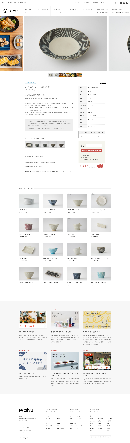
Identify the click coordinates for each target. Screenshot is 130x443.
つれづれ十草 (110, 418)
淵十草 (108, 428)
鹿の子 (91, 418)
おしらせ (83, 2)
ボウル (71, 421)
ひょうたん (92, 421)
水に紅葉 (92, 428)
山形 (108, 423)
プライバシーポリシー (24, 427)
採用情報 (88, 2)
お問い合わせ (102, 2)
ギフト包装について (88, 157)
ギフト (90, 116)
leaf (108, 416)
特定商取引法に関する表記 (25, 430)
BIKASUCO (60, 421)
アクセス (21, 425)
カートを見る (22, 435)
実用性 (95, 116)
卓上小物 (79, 426)
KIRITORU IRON (50, 421)
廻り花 (48, 423)
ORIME (90, 112)
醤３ (58, 426)
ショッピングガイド (87, 155)
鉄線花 (58, 423)
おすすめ (90, 119)
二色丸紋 (109, 421)
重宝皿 (48, 418)
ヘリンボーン (91, 126)
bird (99, 416)
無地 (108, 431)
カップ (71, 416)
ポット (78, 423)
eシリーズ (48, 416)
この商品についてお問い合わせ (91, 159)
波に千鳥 (100, 428)
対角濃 (99, 423)
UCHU (48, 428)
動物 (91, 416)
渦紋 (91, 431)
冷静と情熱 (49, 426)
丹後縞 (99, 421)
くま (99, 431)
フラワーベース (73, 426)
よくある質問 (95, 2)
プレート (90, 109)
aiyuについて (76, 2)
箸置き (71, 428)
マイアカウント (22, 432)
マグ (78, 421)
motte (58, 418)
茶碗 (78, 416)
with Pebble (60, 428)
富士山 (91, 423)
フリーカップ (73, 423)
